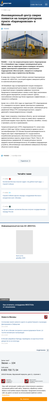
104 (13, 363)
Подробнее (6, 395)
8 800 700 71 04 (36, 4)
